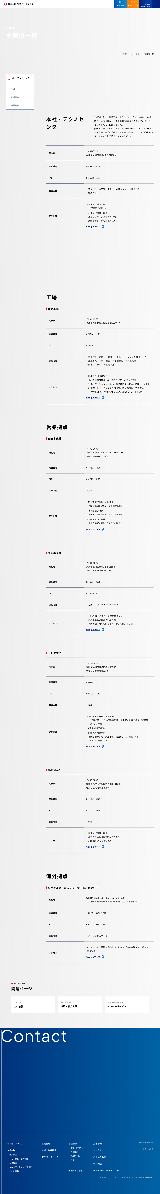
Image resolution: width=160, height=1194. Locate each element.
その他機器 (14, 1171)
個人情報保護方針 (146, 1142)
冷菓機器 (13, 1163)
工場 (13, 89)
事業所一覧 (75, 1156)
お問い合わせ (99, 1156)
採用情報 (97, 1143)
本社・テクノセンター (20, 80)
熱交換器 (13, 1154)
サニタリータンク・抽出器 (21, 1167)
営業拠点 (15, 97)
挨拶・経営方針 (77, 1148)
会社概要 (74, 1152)
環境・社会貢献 (75, 1170)
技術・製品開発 (49, 1150)
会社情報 (135, 54)
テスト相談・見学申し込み (106, 1170)
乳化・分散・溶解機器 (19, 1158)
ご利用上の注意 (147, 1149)
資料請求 (97, 1163)
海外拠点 (15, 105)
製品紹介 (12, 1150)
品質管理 (46, 1143)
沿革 (72, 1160)
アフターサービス (50, 1156)
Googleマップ (95, 226)
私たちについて (15, 1143)
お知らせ (97, 1150)
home (124, 54)
